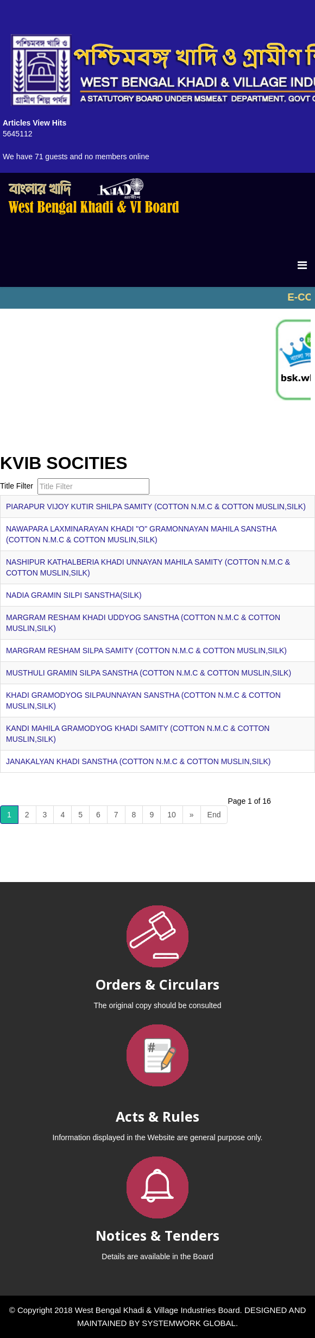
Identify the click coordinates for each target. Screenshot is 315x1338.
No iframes (157, 298)
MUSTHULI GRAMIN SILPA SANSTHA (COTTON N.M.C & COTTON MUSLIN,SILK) (148, 672)
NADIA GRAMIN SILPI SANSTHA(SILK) (74, 595)
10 (171, 814)
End (214, 814)
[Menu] (302, 265)
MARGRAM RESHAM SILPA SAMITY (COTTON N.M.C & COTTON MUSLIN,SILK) (146, 650)
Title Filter (17, 486)
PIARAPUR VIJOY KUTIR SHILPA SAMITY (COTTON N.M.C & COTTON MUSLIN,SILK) (156, 506)
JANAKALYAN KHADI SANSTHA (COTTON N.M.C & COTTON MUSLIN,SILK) (138, 761)
